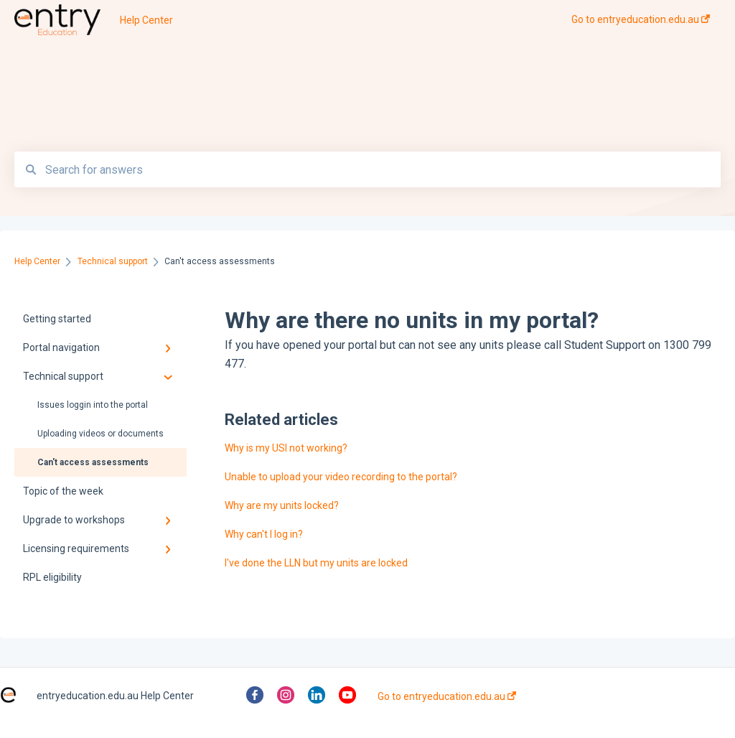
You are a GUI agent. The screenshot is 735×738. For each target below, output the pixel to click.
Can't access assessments (93, 462)
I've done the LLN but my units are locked (316, 563)
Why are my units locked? (282, 505)
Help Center (146, 20)
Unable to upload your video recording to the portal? (341, 476)
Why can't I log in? (264, 534)
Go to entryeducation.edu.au (447, 696)
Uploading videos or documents (100, 434)
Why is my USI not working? (286, 448)
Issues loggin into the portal (92, 405)
